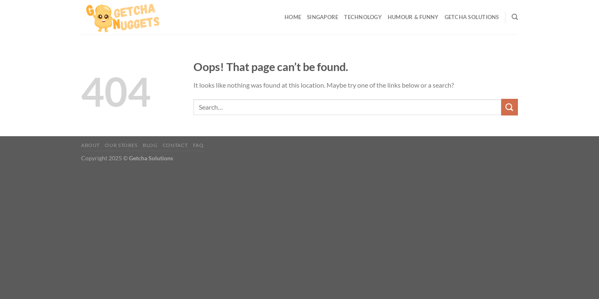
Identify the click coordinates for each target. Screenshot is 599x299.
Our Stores (121, 145)
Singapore (322, 17)
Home (293, 17)
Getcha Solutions (472, 17)
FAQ (198, 145)
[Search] (515, 17)
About (90, 145)
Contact (175, 145)
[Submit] (509, 107)
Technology (363, 17)
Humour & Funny (413, 17)
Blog (150, 145)
